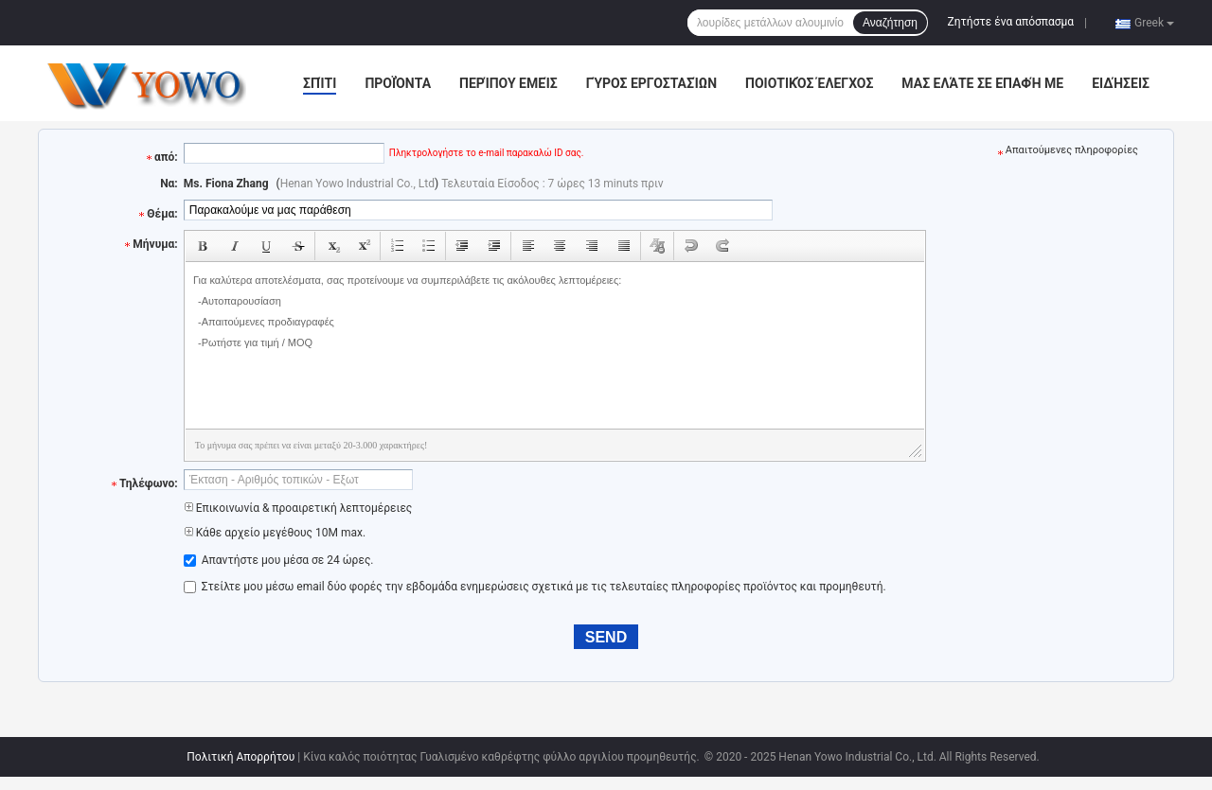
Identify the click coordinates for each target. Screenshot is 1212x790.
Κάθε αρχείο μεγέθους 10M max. (274, 532)
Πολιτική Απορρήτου (240, 757)
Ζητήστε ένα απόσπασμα (1011, 21)
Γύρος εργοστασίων (651, 83)
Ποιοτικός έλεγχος (809, 83)
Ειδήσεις (1121, 83)
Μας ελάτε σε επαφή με (982, 83)
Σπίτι (319, 83)
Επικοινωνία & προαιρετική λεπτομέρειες (298, 508)
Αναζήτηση (890, 22)
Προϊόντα (398, 83)
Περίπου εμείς (508, 83)
